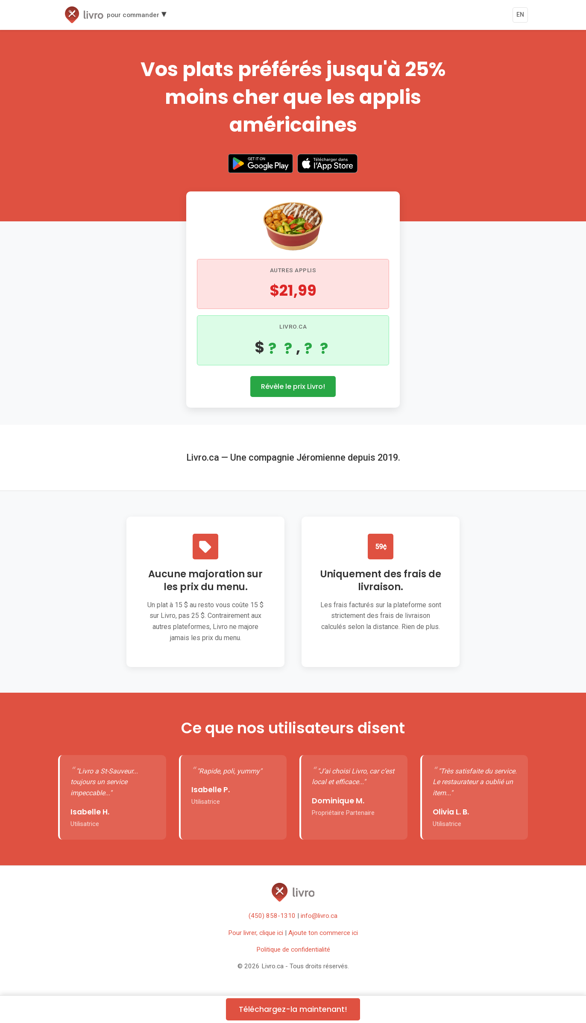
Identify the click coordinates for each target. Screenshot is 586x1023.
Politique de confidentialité (293, 949)
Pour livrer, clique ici (255, 933)
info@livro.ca (319, 916)
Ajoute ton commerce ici (323, 933)
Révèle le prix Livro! (293, 386)
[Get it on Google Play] (260, 165)
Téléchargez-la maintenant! (293, 1009)
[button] (115, 15)
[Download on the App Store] (327, 165)
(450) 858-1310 (272, 916)
